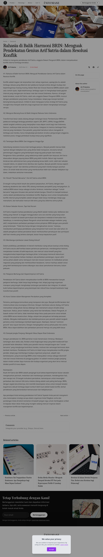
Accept (51, 549)
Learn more (64, 545)
